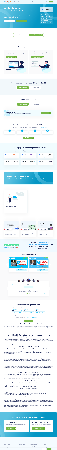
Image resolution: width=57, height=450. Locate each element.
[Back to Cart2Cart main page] (7, 2)
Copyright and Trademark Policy (9, 443)
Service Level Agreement (8, 437)
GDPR (5, 442)
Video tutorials (21, 437)
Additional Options (44, 18)
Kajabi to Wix (45, 157)
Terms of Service (7, 436)
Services (32, 1)
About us (44, 436)
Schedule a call (21, 442)
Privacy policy (6, 439)
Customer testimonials (47, 439)
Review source (28, 293)
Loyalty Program (33, 437)
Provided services (46, 437)
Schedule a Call (40, 1)
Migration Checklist (44, 20)
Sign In (47, 1)
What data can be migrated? (46, 16)
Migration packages (22, 436)
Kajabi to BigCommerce (11, 163)
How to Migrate (43, 14)
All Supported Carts (22, 439)
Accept (49, 448)
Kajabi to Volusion (45, 163)
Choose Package (38, 57)
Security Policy (44, 127)
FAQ (19, 434)
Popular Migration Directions (46, 22)
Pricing (29, 1)
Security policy (6, 440)
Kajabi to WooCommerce (28, 157)
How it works (6, 434)
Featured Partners (33, 436)
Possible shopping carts (23, 440)
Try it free (51, 1)
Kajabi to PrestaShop (28, 163)
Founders (44, 440)
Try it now (47, 113)
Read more (44, 448)
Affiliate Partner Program (34, 434)
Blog (36, 1)
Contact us (44, 434)
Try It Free (12, 57)
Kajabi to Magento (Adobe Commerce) (11, 157)
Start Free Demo (21, 20)
